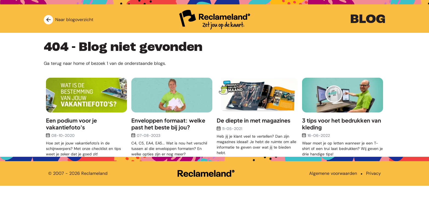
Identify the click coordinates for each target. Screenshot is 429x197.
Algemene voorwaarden (333, 173)
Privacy (373, 173)
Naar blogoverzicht (68, 19)
